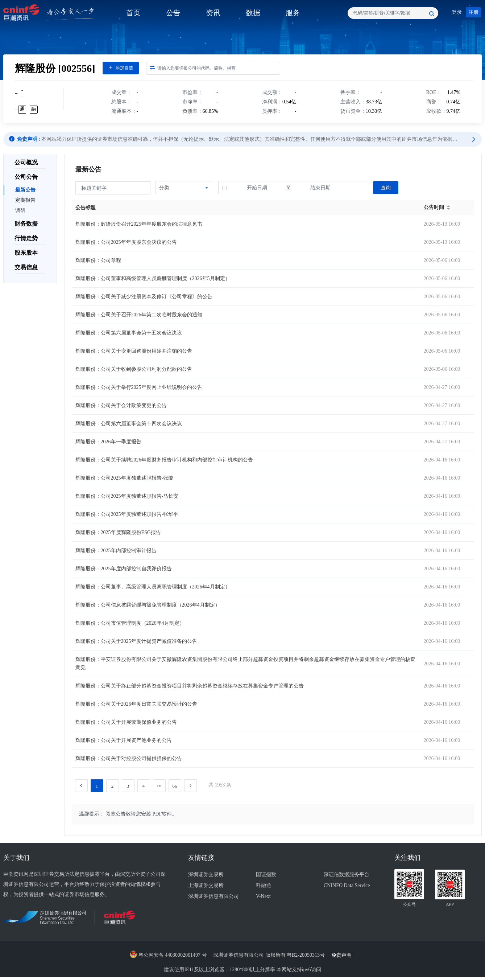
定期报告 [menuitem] (25, 200)
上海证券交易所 (206, 885)
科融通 (263, 885)
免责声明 (343, 955)
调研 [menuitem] (20, 210)
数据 (253, 13)
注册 (473, 12)
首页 (133, 13)
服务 (293, 13)
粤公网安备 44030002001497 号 (168, 955)
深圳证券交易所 (206, 874)
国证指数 (266, 874)
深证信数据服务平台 (346, 874)
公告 (173, 13)
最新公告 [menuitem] (25, 190)
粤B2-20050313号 (306, 955)
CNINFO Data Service (347, 885)
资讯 (213, 13)
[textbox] (393, 13)
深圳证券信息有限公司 (213, 896)
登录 (457, 12)
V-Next (263, 896)
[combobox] (393, 13)
